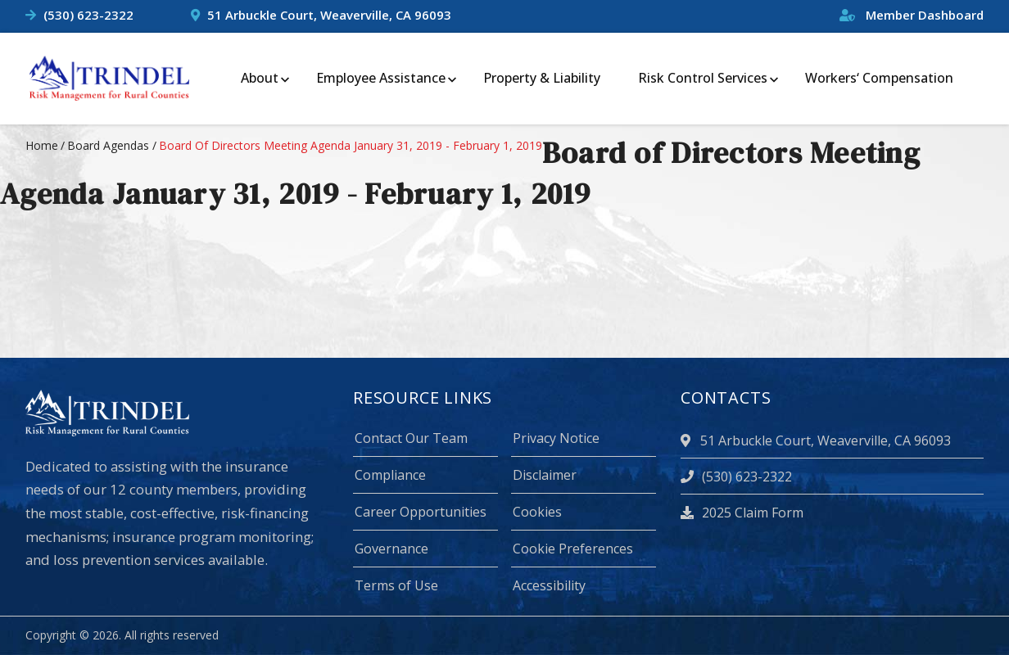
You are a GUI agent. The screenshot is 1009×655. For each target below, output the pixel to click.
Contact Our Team (411, 438)
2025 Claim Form (742, 513)
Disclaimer (545, 475)
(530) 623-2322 (88, 15)
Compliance (390, 475)
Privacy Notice (556, 438)
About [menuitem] (259, 78)
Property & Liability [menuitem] (541, 78)
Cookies (537, 512)
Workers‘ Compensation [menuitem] (879, 78)
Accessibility (549, 585)
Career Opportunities (420, 512)
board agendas (108, 145)
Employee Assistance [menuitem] (381, 78)
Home (41, 145)
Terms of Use (396, 585)
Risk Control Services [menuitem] (702, 78)
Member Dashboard (911, 15)
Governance (391, 549)
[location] (688, 440)
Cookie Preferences (573, 549)
